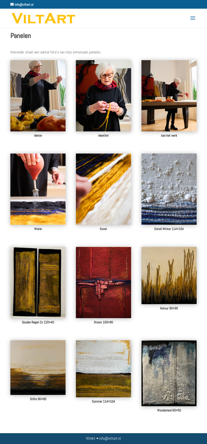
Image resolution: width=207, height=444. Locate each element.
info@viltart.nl (110, 438)
